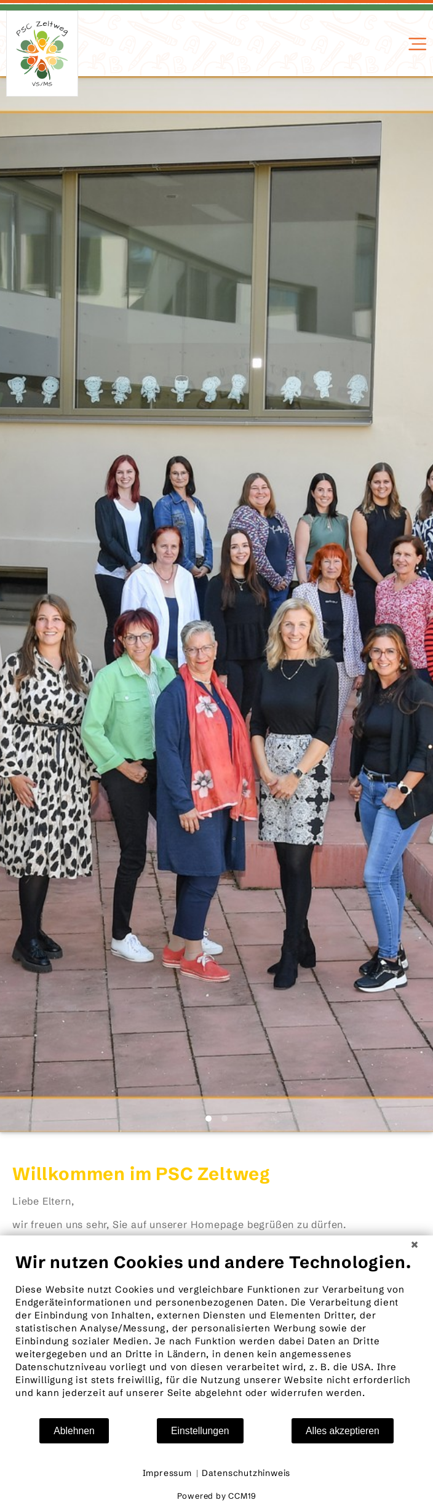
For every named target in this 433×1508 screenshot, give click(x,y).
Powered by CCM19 (216, 1496)
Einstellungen (200, 1431)
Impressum (167, 1472)
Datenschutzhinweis (246, 1472)
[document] (216, 1334)
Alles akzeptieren (342, 1431)
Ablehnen (74, 1431)
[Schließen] (414, 1244)
